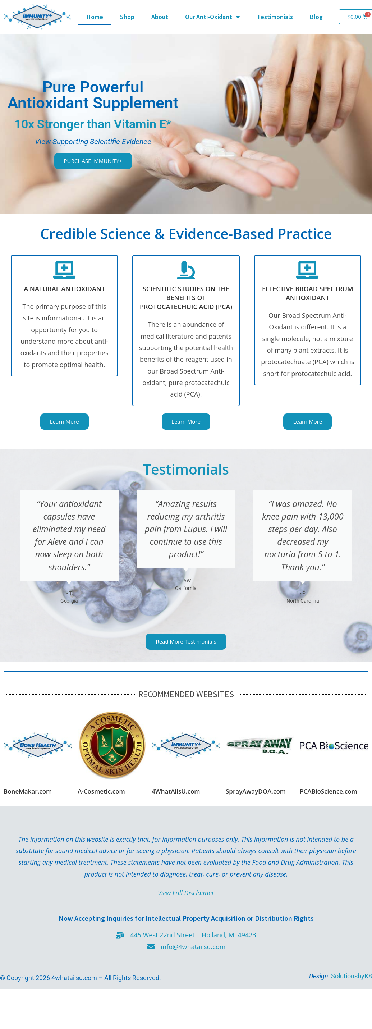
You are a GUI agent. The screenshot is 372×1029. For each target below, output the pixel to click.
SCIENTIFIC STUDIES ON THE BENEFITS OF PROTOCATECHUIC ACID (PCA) (186, 297)
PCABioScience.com (328, 791)
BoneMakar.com (28, 791)
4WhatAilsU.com (176, 791)
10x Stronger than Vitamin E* (93, 124)
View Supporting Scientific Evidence (92, 141)
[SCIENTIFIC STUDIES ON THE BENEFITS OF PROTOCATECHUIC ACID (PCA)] (186, 270)
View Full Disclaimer (186, 892)
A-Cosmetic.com (101, 791)
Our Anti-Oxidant (212, 17)
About (159, 17)
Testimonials (275, 17)
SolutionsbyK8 (351, 976)
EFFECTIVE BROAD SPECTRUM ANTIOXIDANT (307, 293)
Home (95, 17)
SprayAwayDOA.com (256, 791)
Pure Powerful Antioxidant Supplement (93, 95)
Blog (316, 17)
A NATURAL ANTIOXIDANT (64, 288)
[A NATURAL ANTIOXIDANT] (64, 270)
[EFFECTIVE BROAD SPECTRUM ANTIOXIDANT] (308, 270)
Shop (127, 17)
